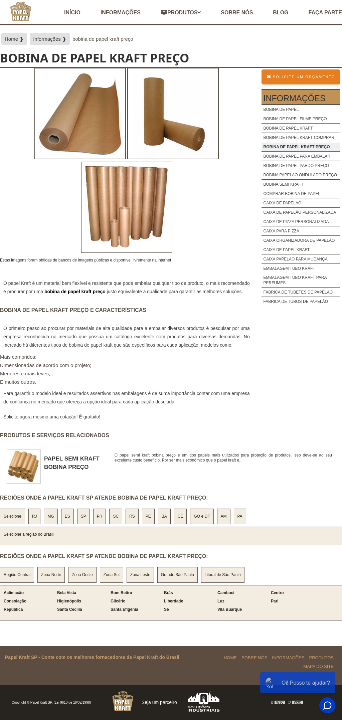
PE (148, 516)
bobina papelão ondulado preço (300, 175)
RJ (34, 516)
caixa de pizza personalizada (296, 221)
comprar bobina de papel (291, 193)
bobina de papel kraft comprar (298, 137)
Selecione (12, 516)
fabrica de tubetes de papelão (298, 292)
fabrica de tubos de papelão (295, 301)
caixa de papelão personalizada (299, 212)
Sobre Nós (254, 657)
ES (67, 516)
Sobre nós (237, 12)
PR (100, 516)
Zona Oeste (82, 574)
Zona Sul (112, 574)
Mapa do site (318, 666)
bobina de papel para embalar (296, 156)
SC (116, 516)
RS (132, 516)
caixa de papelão (282, 203)
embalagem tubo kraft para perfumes (294, 280)
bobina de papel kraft (288, 128)
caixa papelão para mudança (295, 259)
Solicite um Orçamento (301, 77)
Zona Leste (140, 574)
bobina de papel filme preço (295, 119)
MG (50, 516)
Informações (121, 12)
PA (239, 516)
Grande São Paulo (177, 574)
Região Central (17, 574)
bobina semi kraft (283, 184)
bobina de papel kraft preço (296, 147)
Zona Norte (51, 574)
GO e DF (202, 516)
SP (83, 516)
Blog (280, 12)
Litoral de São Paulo (223, 574)
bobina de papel (281, 109)
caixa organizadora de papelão (299, 240)
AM (224, 516)
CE (180, 516)
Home (230, 657)
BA (164, 516)
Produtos (181, 12)
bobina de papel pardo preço (296, 165)
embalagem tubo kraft (289, 268)
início (72, 12)
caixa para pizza (281, 231)
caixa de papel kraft (286, 249)
